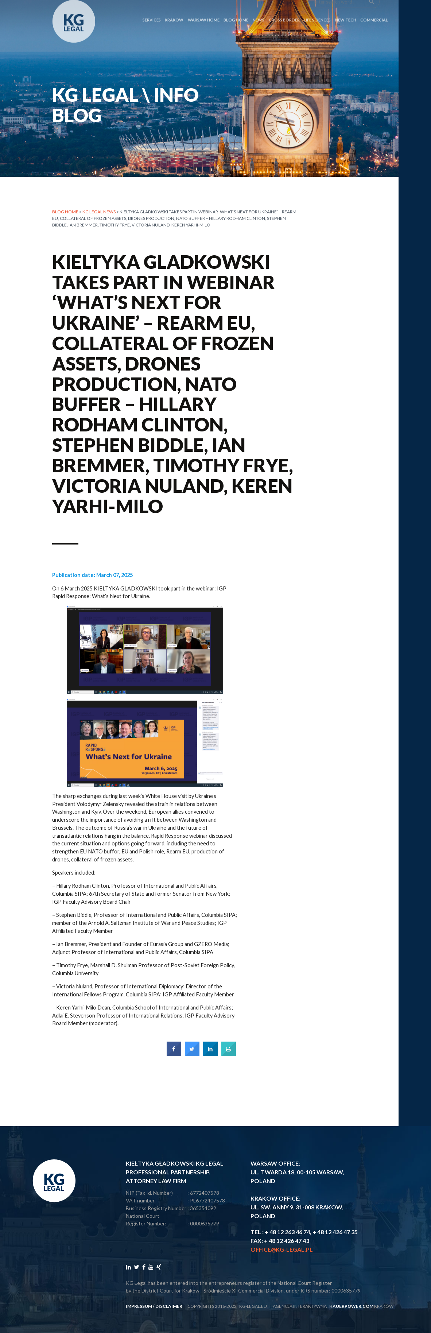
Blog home (65, 211)
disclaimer (168, 1306)
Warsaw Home (204, 7)
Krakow (174, 7)
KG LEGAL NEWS (99, 211)
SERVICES (152, 7)
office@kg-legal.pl (282, 1249)
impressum (139, 1306)
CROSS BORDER (284, 7)
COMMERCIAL (374, 7)
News (258, 7)
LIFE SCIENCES (317, 7)
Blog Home (236, 7)
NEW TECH (345, 7)
